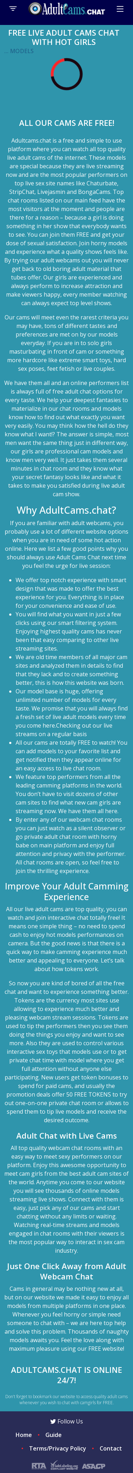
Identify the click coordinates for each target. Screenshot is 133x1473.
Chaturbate (102, 183)
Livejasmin (51, 192)
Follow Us (66, 1421)
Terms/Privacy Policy (57, 1448)
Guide (53, 1435)
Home (24, 1435)
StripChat (21, 192)
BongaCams (94, 192)
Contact (111, 1448)
